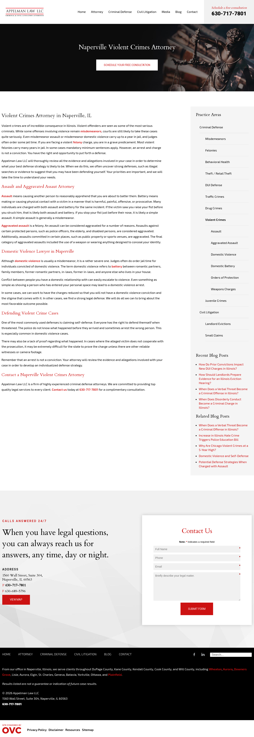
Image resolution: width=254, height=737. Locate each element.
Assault (7, 196)
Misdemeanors (215, 138)
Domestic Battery (223, 266)
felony (77, 142)
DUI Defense (213, 185)
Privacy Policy (37, 730)
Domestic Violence (223, 254)
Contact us (59, 389)
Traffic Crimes (214, 196)
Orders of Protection (225, 277)
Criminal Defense (120, 11)
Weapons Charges (223, 289)
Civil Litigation (146, 11)
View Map (16, 599)
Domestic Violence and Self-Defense (224, 456)
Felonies (211, 150)
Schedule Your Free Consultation (127, 65)
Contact (192, 11)
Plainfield (115, 674)
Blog (178, 11)
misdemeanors (90, 131)
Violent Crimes (215, 219)
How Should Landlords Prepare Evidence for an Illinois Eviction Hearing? (220, 379)
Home (82, 11)
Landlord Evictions (218, 323)
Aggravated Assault (224, 243)
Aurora (227, 669)
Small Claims (214, 335)
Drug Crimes (213, 208)
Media (166, 11)
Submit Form (197, 608)
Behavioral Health (217, 162)
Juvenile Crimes (216, 300)
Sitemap (88, 730)
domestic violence (27, 261)
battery (117, 266)
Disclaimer (55, 730)
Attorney (97, 11)
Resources (72, 730)
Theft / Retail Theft (218, 173)
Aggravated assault (15, 225)
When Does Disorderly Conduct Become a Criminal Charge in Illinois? (220, 403)
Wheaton (215, 669)
